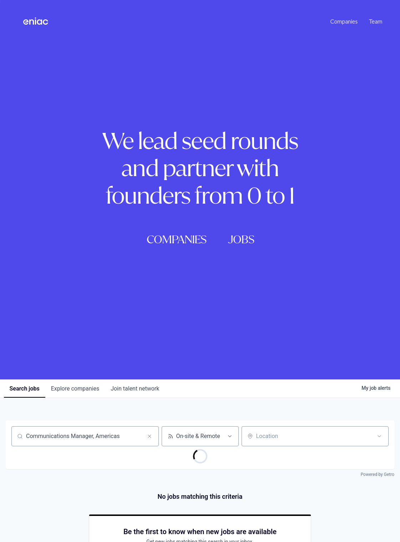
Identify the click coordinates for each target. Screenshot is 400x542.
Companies (344, 21)
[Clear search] (149, 436)
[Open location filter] (379, 436)
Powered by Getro (377, 474)
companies (75, 388)
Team (375, 21)
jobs (25, 388)
